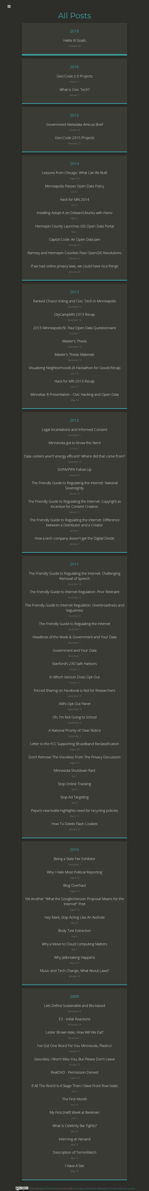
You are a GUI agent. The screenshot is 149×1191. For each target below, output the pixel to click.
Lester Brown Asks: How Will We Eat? (75, 1032)
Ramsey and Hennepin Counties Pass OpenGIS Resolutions (74, 252)
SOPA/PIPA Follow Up (75, 469)
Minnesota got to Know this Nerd (74, 442)
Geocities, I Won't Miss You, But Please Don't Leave (74, 1058)
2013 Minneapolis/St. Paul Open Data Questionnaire (74, 327)
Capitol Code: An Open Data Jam (74, 239)
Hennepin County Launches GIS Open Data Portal (74, 226)
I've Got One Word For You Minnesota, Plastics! (74, 1045)
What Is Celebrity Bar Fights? (74, 1125)
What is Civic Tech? (75, 89)
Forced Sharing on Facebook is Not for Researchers (74, 690)
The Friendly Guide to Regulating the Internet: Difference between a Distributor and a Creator (74, 522)
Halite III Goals (74, 40)
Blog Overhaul (74, 885)
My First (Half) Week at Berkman (74, 1112)
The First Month (74, 1098)
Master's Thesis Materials (74, 354)
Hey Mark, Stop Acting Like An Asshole (75, 917)
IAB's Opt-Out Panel (74, 703)
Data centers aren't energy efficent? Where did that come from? (74, 456)
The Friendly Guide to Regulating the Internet (74, 623)
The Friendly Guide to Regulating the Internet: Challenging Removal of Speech (74, 576)
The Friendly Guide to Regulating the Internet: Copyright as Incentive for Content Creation (74, 504)
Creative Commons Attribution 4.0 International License (105, 1188)
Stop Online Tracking (74, 783)
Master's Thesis (74, 340)
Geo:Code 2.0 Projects (75, 76)
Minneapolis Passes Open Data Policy (74, 185)
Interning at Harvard (74, 1138)
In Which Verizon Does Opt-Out (74, 676)
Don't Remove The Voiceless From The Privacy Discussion (74, 756)
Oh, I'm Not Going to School (74, 717)
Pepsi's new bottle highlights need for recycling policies (74, 810)
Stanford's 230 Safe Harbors (74, 663)
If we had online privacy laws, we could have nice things (74, 265)
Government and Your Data (74, 650)
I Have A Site (74, 1165)
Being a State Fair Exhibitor (75, 858)
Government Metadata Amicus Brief (74, 124)
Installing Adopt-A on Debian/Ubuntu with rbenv (74, 212)
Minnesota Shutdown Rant (74, 770)
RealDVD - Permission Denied (74, 1072)
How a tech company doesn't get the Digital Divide (74, 538)
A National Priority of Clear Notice (74, 730)
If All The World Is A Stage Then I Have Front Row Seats (74, 1085)
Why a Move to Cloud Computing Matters (74, 943)
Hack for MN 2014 (74, 199)
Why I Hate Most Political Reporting (74, 872)
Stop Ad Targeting (74, 797)
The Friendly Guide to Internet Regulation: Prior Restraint (74, 591)
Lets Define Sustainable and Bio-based (74, 1005)
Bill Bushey (49, 1188)
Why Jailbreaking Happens (74, 957)
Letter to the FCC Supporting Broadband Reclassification (74, 743)
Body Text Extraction (74, 930)
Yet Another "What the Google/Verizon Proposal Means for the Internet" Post (74, 901)
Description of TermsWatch (74, 1152)
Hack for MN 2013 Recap (74, 381)
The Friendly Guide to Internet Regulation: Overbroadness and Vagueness (74, 608)
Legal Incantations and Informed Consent (74, 429)
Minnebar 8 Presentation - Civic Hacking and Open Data (74, 394)
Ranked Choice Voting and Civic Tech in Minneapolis (74, 300)
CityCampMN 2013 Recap (74, 314)
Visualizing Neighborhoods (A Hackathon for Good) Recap (74, 367)
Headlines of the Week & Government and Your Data (74, 636)
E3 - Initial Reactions (74, 1018)
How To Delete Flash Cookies (74, 823)
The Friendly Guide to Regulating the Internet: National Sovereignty (74, 485)
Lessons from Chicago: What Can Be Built (74, 172)
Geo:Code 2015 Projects (74, 137)
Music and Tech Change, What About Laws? (74, 970)
